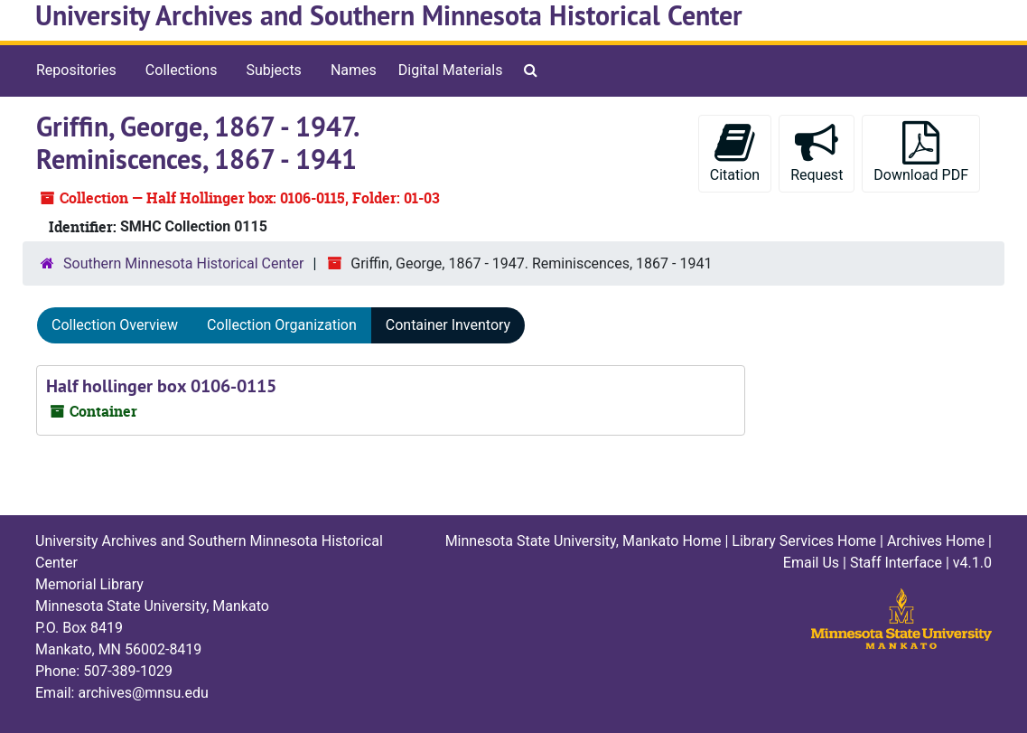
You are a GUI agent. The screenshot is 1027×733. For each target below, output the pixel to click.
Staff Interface (896, 562)
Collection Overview (114, 325)
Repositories (76, 70)
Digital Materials (450, 70)
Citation (735, 152)
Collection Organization (282, 325)
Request (816, 152)
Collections (181, 70)
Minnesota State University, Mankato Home (583, 541)
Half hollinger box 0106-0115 (161, 386)
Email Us (811, 562)
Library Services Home (804, 541)
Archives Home (936, 541)
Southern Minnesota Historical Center (183, 263)
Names (354, 70)
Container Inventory (448, 325)
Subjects (273, 70)
